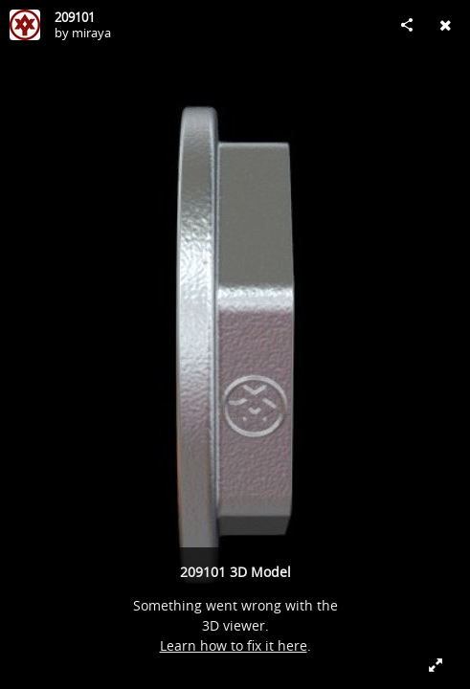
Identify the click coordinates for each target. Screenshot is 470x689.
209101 (75, 17)
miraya (91, 32)
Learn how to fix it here (233, 645)
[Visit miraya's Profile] (25, 25)
